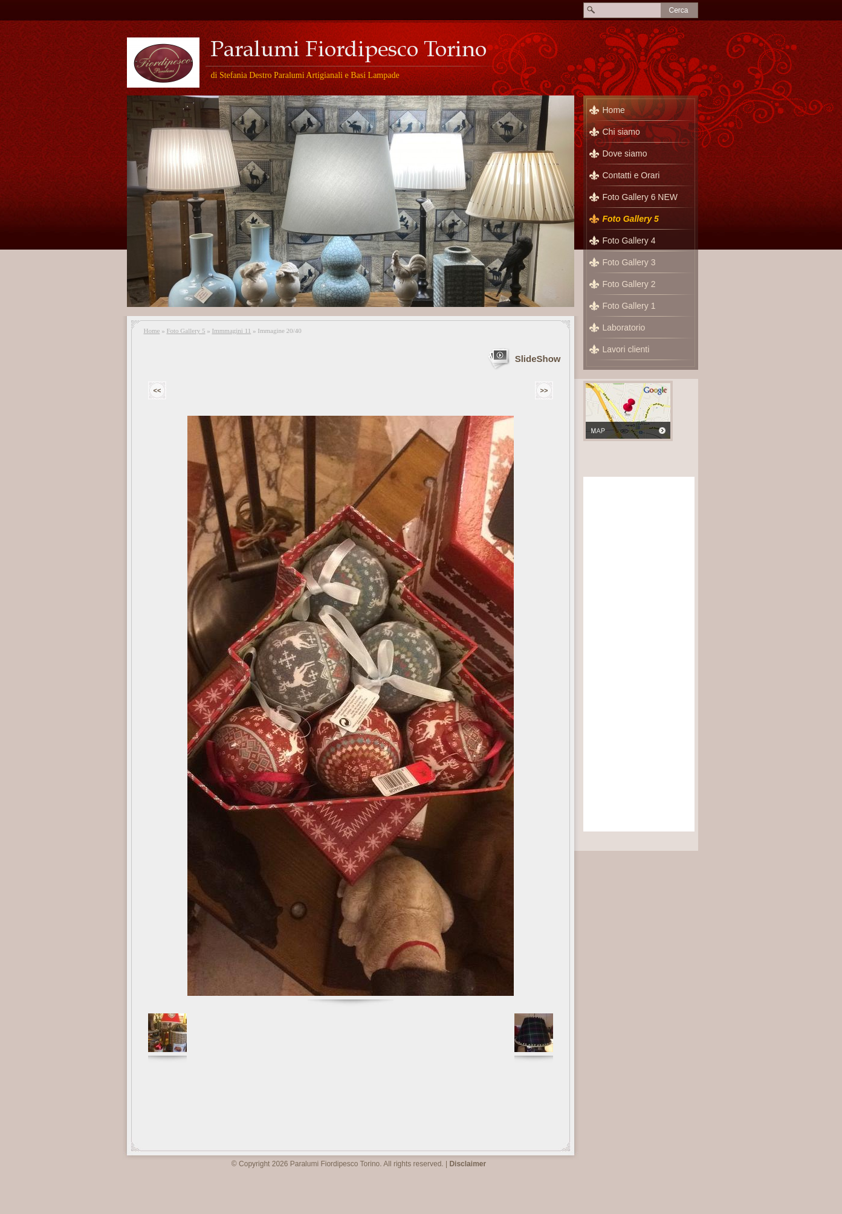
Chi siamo (621, 132)
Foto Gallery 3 (629, 262)
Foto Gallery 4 (629, 240)
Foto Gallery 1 (629, 306)
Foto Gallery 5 (185, 330)
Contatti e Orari (631, 175)
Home (152, 330)
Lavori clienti (626, 349)
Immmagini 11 (231, 330)
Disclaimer (467, 1164)
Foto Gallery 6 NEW (640, 197)
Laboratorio (624, 327)
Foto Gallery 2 (629, 284)
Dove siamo (625, 153)
